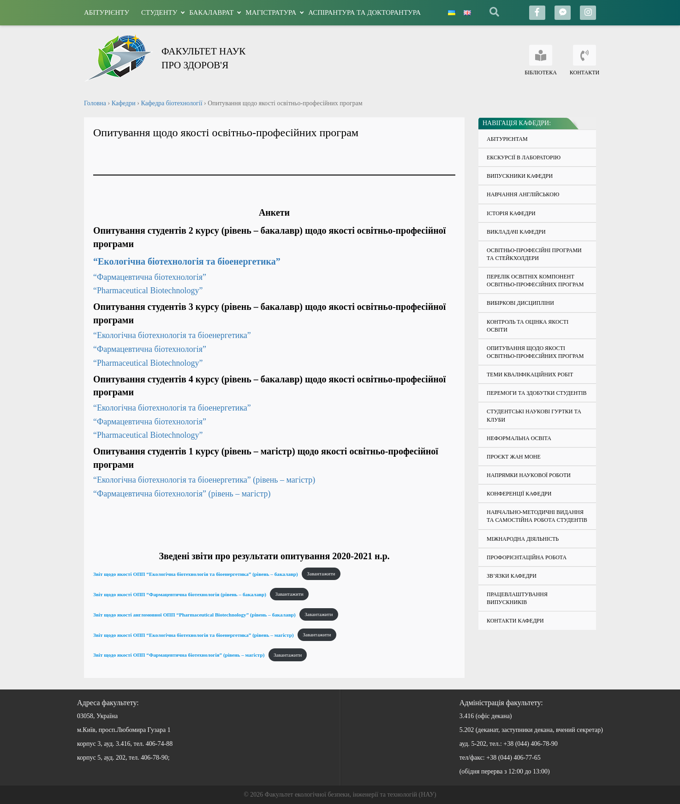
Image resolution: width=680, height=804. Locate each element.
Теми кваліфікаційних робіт (530, 374)
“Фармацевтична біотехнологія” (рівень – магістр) (182, 493)
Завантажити (321, 573)
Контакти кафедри (515, 620)
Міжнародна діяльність (523, 539)
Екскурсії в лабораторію (524, 157)
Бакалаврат (211, 12)
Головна (95, 103)
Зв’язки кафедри (512, 576)
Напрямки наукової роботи (529, 475)
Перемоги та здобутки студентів (537, 393)
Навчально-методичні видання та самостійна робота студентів (537, 516)
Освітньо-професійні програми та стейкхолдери (534, 254)
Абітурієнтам (507, 139)
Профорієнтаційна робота (527, 557)
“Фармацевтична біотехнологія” (151, 277)
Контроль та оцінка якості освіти (527, 326)
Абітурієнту (106, 12)
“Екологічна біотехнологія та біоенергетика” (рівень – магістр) (204, 479)
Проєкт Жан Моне (514, 456)
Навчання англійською (523, 194)
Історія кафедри (511, 213)
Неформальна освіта (519, 438)
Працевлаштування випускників (517, 598)
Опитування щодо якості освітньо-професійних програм (535, 352)
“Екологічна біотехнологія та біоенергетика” (186, 261)
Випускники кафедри (520, 176)
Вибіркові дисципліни (520, 303)
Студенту (159, 12)
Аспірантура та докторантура (364, 12)
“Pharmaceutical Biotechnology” (148, 290)
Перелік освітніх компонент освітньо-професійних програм (535, 280)
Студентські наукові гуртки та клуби (534, 415)
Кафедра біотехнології (171, 103)
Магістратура (270, 12)
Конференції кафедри (519, 493)
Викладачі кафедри (516, 232)
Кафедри (124, 103)
